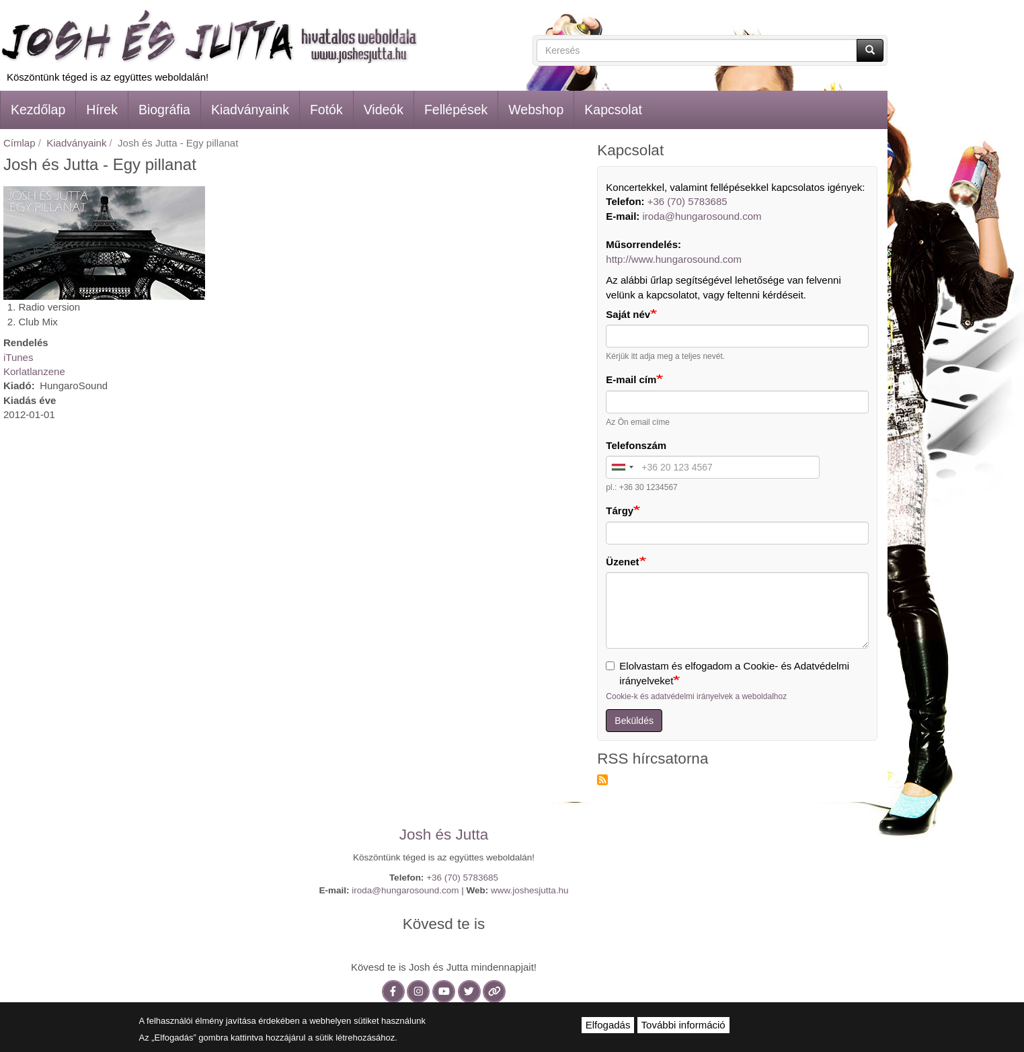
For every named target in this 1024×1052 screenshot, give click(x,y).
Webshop (535, 109)
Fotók (326, 109)
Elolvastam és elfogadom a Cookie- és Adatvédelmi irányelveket (727, 673)
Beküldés (634, 720)
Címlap (19, 143)
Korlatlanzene (34, 371)
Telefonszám (636, 445)
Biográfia (164, 109)
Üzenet (622, 561)
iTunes (18, 357)
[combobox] (621, 467)
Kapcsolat (613, 109)
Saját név (628, 314)
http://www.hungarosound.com (674, 259)
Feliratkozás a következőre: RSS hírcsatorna (602, 779)
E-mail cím (631, 379)
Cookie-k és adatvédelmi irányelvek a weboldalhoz (696, 696)
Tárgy (619, 510)
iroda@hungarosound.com (702, 216)
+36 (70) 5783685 (687, 201)
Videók (383, 109)
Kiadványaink (250, 109)
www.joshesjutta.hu (530, 890)
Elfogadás (608, 1024)
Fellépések (455, 109)
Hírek (102, 109)
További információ (683, 1024)
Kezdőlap (38, 109)
